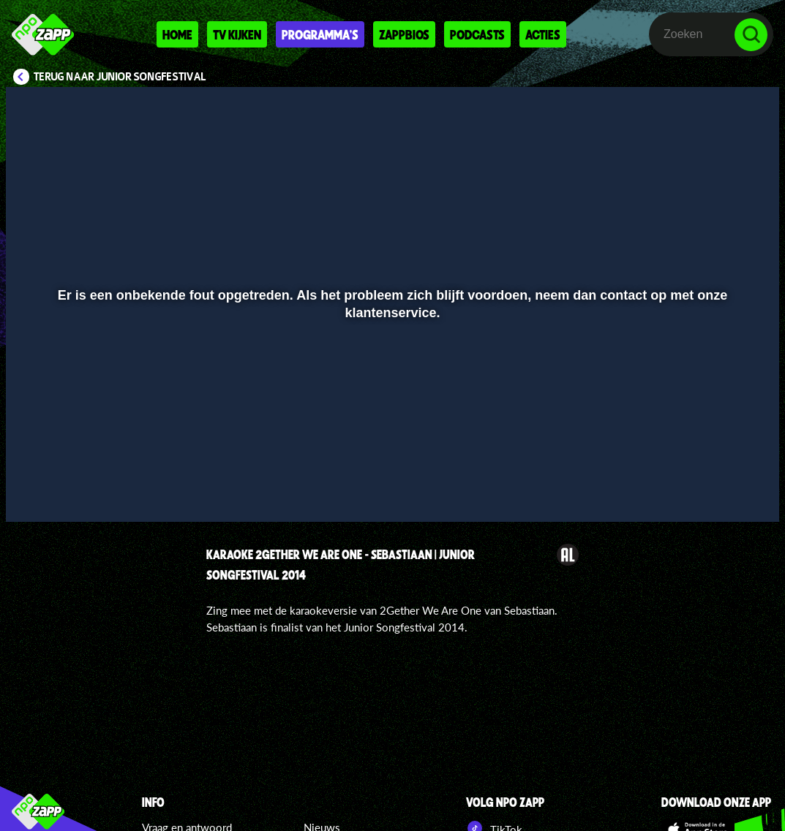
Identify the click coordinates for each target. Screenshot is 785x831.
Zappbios (404, 34)
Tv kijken (237, 34)
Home (177, 34)
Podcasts (477, 34)
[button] (35, 489)
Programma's (320, 34)
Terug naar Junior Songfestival (120, 76)
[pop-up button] (719, 489)
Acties (542, 34)
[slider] (390, 459)
